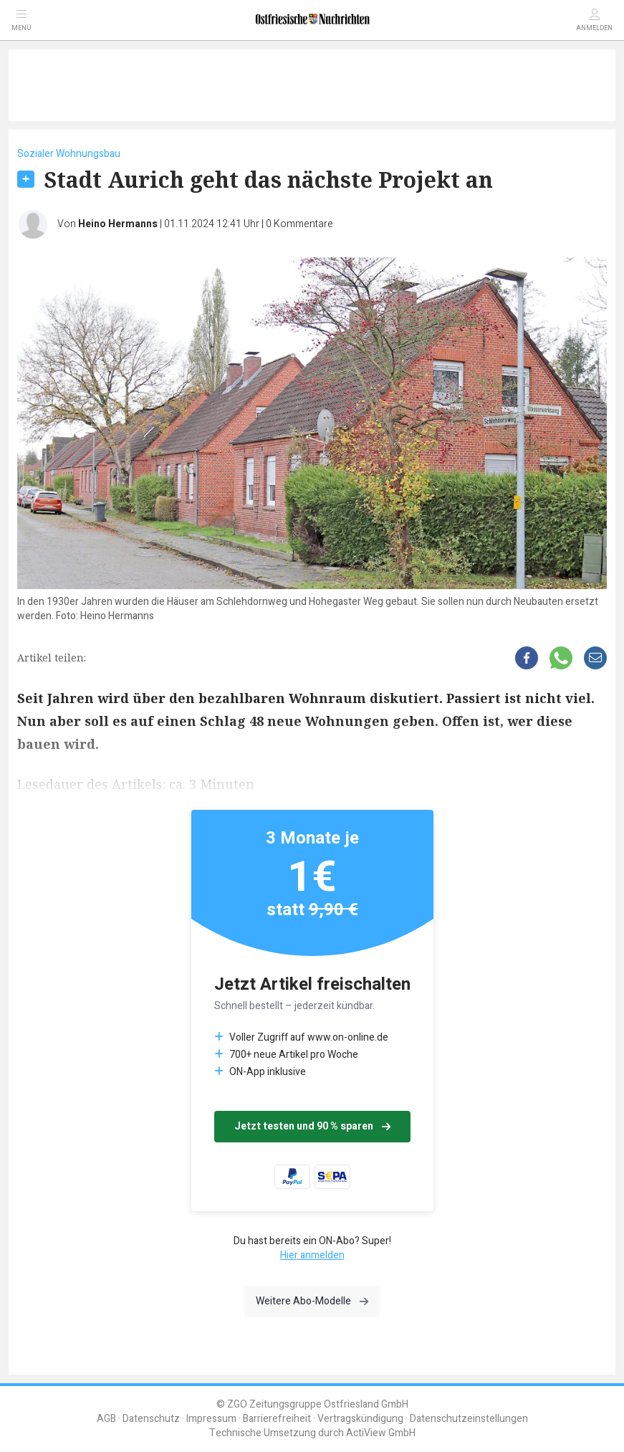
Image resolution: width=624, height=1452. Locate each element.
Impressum (211, 1418)
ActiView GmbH (381, 1433)
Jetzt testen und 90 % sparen (312, 1126)
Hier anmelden (312, 1255)
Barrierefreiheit (277, 1418)
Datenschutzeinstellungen (469, 1418)
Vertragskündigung (360, 1418)
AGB (106, 1418)
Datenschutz (151, 1418)
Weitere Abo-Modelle (312, 1301)
